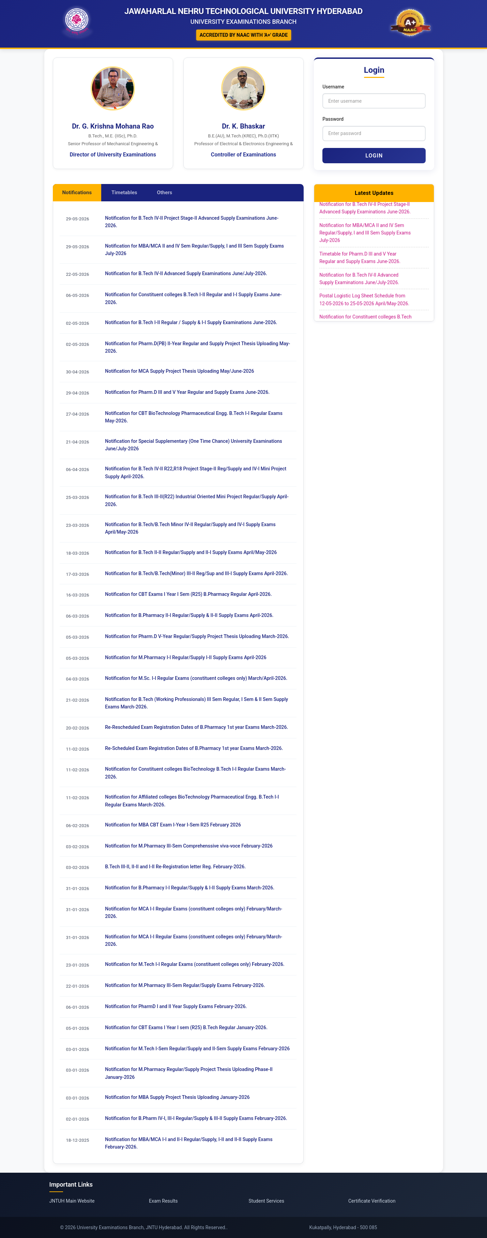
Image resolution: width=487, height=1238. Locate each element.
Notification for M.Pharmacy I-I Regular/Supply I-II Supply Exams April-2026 (185, 657)
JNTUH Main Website (72, 1201)
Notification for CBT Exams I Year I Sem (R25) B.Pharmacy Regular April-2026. (188, 594)
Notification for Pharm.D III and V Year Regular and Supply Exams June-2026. (187, 392)
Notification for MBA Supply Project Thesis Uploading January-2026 (177, 1097)
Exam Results (163, 1201)
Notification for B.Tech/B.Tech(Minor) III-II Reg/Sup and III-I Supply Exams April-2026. (196, 573)
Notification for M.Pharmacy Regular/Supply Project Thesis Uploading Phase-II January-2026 (189, 1073)
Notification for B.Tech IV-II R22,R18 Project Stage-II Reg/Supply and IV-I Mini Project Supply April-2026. (195, 472)
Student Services (266, 1201)
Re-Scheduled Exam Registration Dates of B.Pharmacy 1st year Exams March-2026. (194, 748)
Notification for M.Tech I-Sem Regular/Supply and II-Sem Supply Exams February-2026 (197, 1049)
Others (164, 192)
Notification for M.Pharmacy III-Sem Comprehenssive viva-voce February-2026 (189, 846)
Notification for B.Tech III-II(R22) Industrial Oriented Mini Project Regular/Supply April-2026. (197, 500)
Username (333, 86)
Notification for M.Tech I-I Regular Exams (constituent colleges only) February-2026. (194, 964)
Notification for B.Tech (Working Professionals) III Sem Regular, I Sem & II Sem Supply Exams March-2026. (196, 703)
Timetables (124, 192)
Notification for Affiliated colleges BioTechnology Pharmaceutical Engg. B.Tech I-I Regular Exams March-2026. (192, 800)
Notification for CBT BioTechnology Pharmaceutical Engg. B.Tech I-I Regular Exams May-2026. (194, 417)
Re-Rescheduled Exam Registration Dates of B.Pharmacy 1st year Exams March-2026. (196, 727)
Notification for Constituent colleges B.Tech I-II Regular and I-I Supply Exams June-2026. (193, 298)
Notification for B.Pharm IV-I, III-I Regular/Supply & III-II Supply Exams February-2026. (196, 1118)
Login (374, 155)
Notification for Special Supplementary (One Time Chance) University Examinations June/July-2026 (193, 444)
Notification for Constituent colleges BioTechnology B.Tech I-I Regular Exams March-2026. (195, 773)
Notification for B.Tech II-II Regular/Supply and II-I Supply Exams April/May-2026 (191, 552)
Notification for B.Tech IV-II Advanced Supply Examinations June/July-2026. (186, 274)
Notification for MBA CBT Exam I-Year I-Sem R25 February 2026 (173, 825)
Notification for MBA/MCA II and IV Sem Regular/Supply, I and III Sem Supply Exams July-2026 (194, 249)
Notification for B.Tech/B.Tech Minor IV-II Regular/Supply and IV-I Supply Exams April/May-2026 (190, 528)
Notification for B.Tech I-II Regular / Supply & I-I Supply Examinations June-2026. (191, 322)
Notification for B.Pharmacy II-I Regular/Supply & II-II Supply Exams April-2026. (189, 615)
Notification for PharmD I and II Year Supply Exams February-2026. (176, 1006)
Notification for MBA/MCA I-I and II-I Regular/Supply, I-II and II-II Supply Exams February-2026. (188, 1143)
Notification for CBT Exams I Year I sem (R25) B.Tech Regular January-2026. (186, 1028)
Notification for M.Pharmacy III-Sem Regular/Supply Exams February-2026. (185, 985)
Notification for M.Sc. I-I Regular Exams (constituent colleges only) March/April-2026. (196, 678)
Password (333, 119)
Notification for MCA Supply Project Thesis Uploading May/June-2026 (179, 371)
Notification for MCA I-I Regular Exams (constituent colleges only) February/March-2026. (193, 912)
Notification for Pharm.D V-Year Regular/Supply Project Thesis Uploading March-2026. (197, 636)
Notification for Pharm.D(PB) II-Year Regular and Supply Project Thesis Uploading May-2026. (197, 347)
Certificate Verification (371, 1201)
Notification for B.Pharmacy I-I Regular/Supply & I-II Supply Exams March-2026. (189, 888)
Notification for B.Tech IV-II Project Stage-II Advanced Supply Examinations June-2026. (191, 221)
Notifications (77, 192)
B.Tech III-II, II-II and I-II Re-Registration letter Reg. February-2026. (175, 867)
